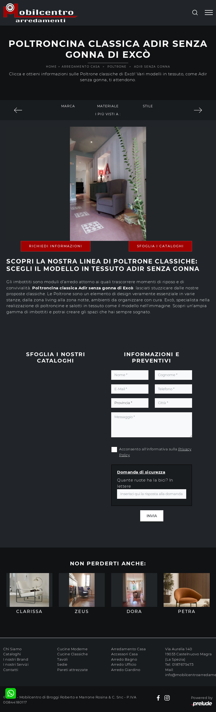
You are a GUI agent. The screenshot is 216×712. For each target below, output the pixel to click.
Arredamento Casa (81, 66)
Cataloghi (12, 654)
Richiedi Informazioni (55, 246)
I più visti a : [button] (108, 114)
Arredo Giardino (125, 670)
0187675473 (183, 664)
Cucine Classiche (72, 654)
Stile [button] (148, 106)
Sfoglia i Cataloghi (160, 246)
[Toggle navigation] (209, 12)
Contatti (10, 670)
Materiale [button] (108, 106)
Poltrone (117, 66)
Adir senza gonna (152, 66)
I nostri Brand (15, 659)
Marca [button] (68, 106)
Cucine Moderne (72, 649)
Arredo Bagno (124, 659)
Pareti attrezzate (72, 670)
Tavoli (62, 659)
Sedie (62, 664)
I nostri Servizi (15, 664)
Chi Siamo (12, 649)
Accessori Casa (124, 654)
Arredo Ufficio (123, 664)
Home (51, 66)
